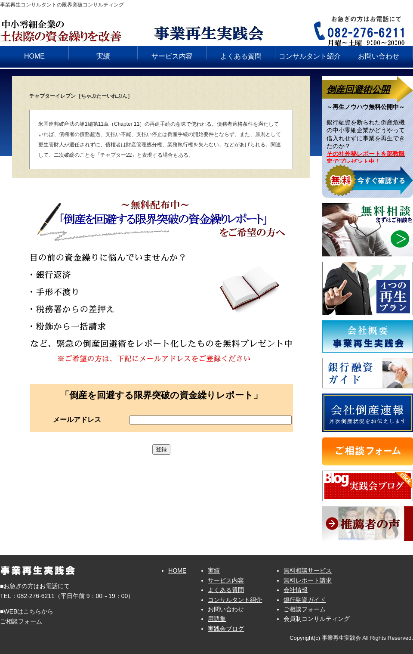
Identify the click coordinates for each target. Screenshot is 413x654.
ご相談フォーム (21, 621)
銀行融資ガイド (305, 599)
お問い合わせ (378, 56)
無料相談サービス (308, 570)
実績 (103, 56)
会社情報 (296, 589)
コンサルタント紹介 (310, 56)
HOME (34, 56)
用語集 (217, 618)
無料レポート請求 (308, 580)
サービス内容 (172, 56)
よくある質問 (241, 56)
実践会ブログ (226, 628)
